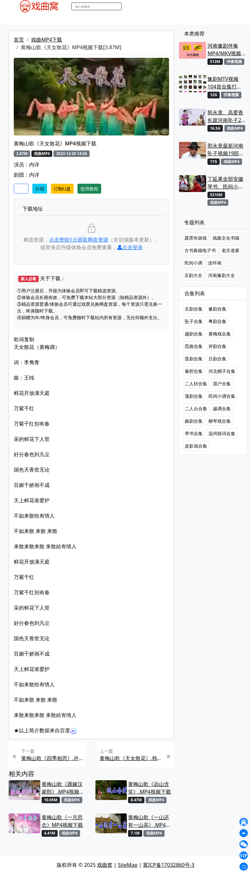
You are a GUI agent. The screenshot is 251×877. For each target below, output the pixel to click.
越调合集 (222, 408)
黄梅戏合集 (219, 334)
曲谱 (175, 18)
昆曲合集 (194, 346)
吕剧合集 (217, 359)
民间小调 (193, 263)
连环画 (215, 263)
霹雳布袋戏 (195, 238)
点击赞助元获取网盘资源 (78, 239)
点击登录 (130, 247)
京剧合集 (194, 309)
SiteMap (127, 864)
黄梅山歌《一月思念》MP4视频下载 (62, 821)
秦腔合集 (194, 371)
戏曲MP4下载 (46, 39)
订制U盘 (62, 189)
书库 (161, 18)
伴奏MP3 (116, 18)
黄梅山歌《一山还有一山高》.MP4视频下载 (149, 821)
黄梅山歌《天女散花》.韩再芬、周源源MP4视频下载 (131, 758)
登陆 (232, 7)
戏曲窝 (104, 864)
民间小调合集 (221, 396)
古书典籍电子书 (200, 250)
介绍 (39, 189)
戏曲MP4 (22, 18)
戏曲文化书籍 (226, 238)
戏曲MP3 (47, 18)
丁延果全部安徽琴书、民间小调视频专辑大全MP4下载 (225, 182)
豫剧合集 (217, 309)
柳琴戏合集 (219, 421)
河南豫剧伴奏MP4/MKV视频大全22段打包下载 (225, 49)
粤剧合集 (217, 321)
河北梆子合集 (221, 371)
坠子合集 (194, 321)
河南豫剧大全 (221, 275)
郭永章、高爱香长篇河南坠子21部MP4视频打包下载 (225, 116)
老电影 (70, 18)
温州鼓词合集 (221, 433)
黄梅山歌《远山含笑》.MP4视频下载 (149, 788)
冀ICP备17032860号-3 (168, 864)
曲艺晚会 (92, 18)
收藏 (21, 189)
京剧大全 (193, 275)
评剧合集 (217, 346)
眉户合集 (222, 384)
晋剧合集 (194, 359)
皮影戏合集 (196, 446)
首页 (19, 39)
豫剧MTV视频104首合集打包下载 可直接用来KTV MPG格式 (226, 82)
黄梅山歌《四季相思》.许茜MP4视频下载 (52, 758)
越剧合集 (194, 334)
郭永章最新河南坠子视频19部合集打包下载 (225, 149)
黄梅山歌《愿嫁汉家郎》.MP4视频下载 (63, 788)
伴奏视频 (141, 18)
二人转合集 (196, 384)
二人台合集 (196, 408)
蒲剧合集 (194, 396)
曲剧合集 (194, 421)
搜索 (128, 6)
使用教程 (89, 189)
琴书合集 (194, 433)
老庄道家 (230, 250)
